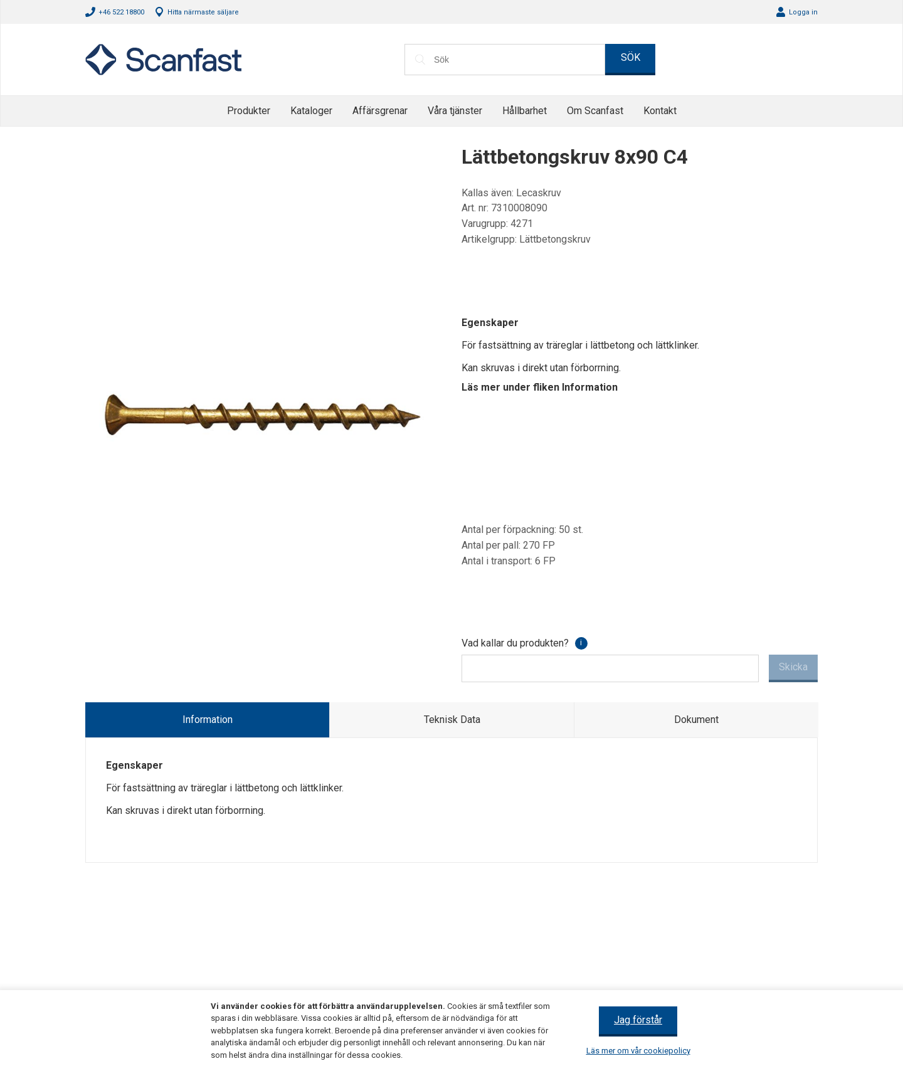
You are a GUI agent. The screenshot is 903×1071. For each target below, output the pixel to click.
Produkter (248, 111)
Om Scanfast (595, 111)
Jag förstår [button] (638, 1020)
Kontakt (660, 111)
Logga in (803, 12)
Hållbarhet (524, 111)
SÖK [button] (630, 57)
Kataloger (311, 111)
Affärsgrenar (380, 111)
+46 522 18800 (121, 12)
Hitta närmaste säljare (203, 12)
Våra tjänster (455, 111)
